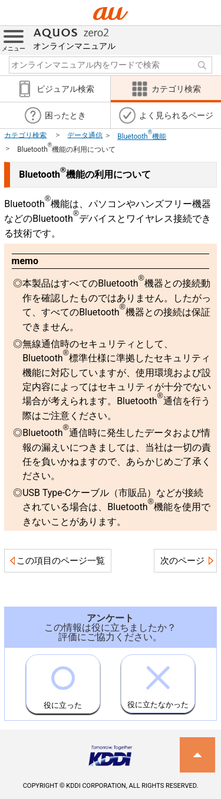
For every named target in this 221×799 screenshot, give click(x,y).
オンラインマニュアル (74, 38)
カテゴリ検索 (25, 135)
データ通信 (85, 135)
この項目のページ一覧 (61, 560)
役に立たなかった (158, 682)
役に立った (63, 682)
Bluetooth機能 (141, 136)
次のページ (182, 560)
